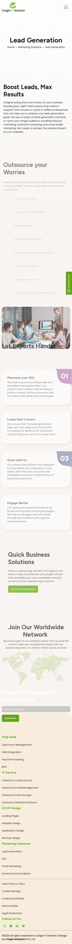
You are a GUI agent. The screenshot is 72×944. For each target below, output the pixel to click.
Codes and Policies (13, 898)
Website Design (11, 823)
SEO (4, 859)
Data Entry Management (17, 745)
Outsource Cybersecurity (17, 780)
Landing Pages (10, 816)
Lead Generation (12, 851)
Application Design (13, 830)
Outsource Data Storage (16, 795)
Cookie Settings (11, 891)
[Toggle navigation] (66, 7)
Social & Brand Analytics (16, 873)
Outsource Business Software (19, 802)
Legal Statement (12, 913)
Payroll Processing (13, 759)
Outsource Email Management (20, 787)
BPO (4, 767)
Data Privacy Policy (13, 884)
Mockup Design (11, 838)
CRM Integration (11, 752)
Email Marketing (11, 866)
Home (10, 47)
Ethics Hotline (10, 906)
